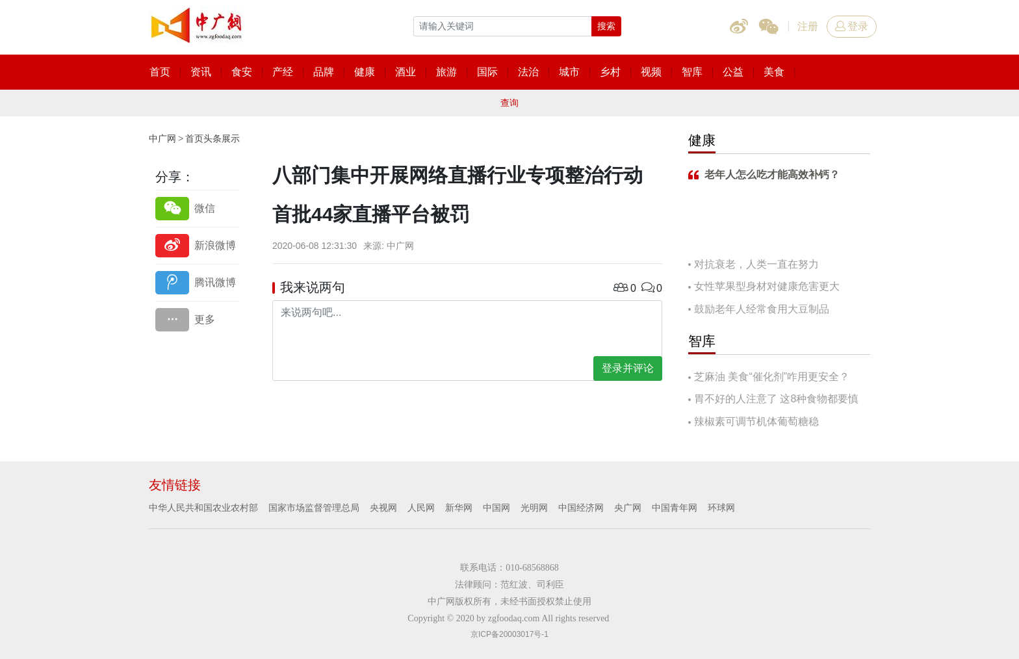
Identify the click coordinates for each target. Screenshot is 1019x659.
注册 (807, 26)
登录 (851, 26)
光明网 (534, 507)
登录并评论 (628, 368)
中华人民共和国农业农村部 (203, 507)
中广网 (162, 138)
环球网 (721, 507)
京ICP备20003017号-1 (509, 634)
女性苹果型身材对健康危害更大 (767, 286)
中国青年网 (674, 507)
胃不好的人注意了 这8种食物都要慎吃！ (773, 400)
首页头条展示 (212, 138)
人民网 (421, 507)
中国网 (496, 507)
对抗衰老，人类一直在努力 (756, 264)
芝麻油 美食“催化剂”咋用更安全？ (771, 376)
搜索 (606, 26)
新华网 (458, 507)
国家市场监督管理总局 (313, 507)
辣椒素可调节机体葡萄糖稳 (756, 421)
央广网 (627, 507)
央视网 (383, 507)
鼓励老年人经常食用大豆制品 (761, 309)
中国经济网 (581, 507)
